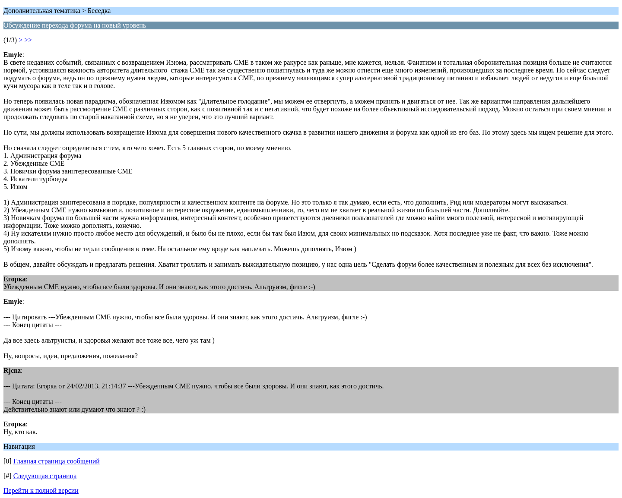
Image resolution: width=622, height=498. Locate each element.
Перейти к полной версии (41, 490)
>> (28, 40)
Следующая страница (45, 475)
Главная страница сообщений (56, 461)
